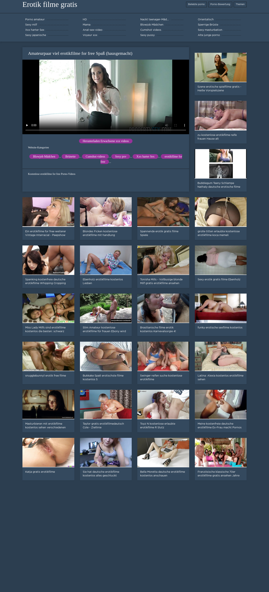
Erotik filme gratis (49, 4)
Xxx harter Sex (145, 156)
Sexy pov (120, 156)
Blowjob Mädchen (44, 156)
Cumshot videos (95, 156)
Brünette (70, 156)
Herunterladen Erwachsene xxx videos (106, 141)
